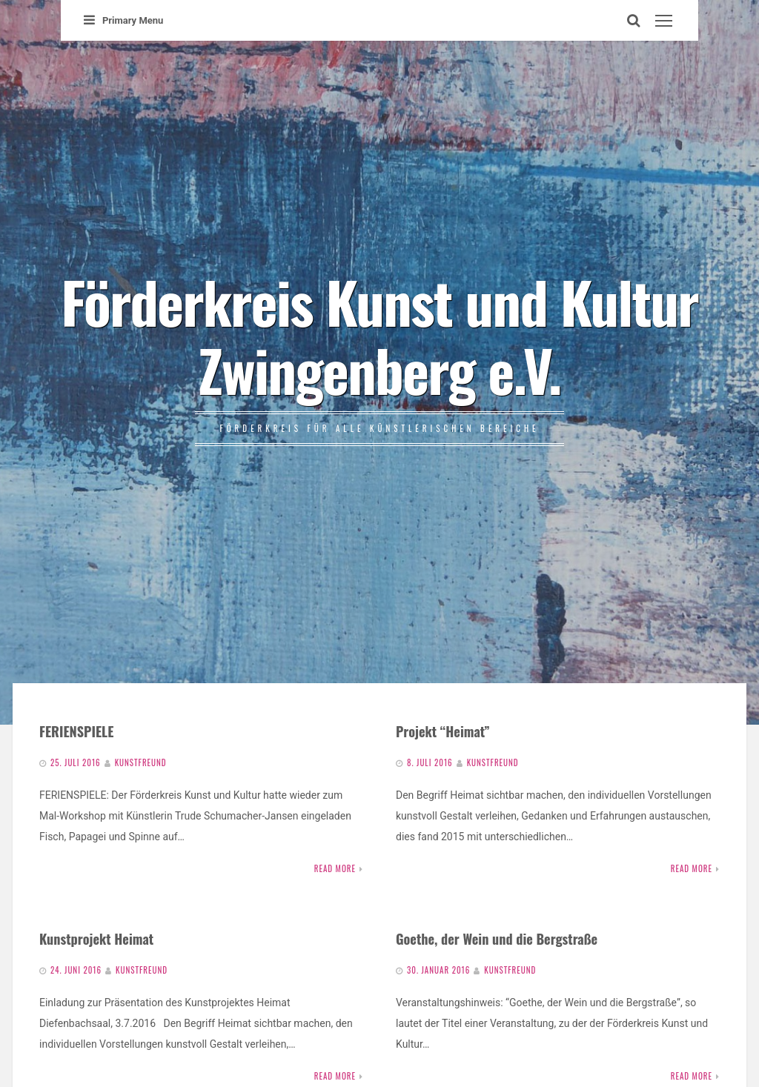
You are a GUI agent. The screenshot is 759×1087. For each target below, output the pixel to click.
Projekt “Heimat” (443, 731)
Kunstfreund (141, 762)
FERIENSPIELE (76, 731)
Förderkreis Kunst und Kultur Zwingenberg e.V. (379, 335)
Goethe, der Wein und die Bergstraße (496, 938)
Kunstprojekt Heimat (96, 938)
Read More (335, 868)
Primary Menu (123, 20)
